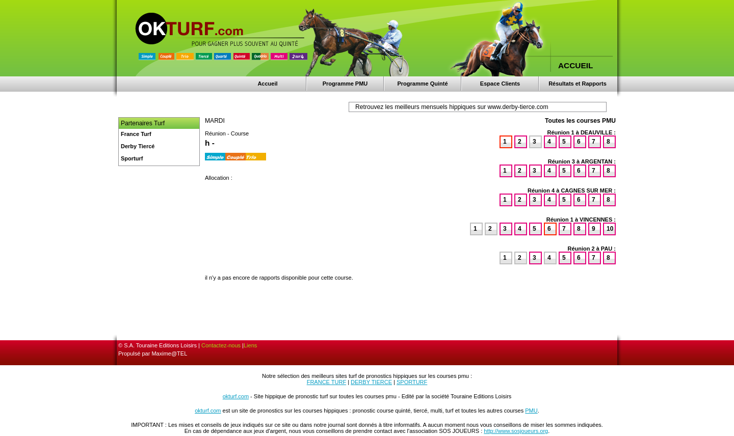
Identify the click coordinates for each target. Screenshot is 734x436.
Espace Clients (500, 83)
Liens (250, 345)
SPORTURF (412, 382)
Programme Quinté (422, 83)
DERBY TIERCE (371, 382)
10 (610, 228)
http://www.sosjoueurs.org (516, 431)
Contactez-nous (221, 345)
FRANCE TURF (326, 382)
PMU (531, 410)
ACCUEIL (575, 65)
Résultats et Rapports (577, 83)
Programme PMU (345, 83)
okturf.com (236, 396)
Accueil (267, 83)
